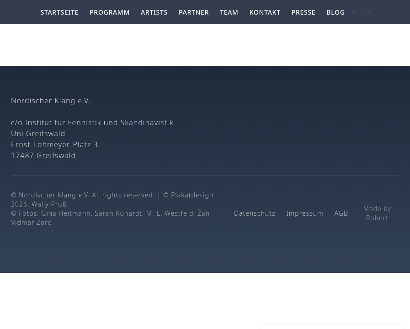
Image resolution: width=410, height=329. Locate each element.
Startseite (60, 12)
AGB (341, 213)
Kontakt (265, 12)
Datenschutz (254, 213)
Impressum (304, 213)
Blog (335, 12)
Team (229, 12)
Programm (110, 12)
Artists (154, 12)
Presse (304, 12)
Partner (194, 12)
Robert (377, 217)
